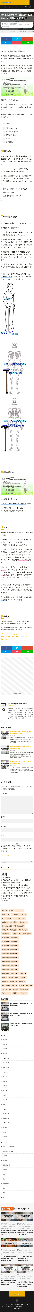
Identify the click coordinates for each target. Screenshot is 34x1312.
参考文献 (8, 142)
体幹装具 (5, 1160)
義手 (4, 1174)
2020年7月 (6, 1137)
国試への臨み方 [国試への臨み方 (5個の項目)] (7, 926)
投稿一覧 (11, 705)
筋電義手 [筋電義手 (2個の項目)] (23, 973)
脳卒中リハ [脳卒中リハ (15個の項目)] (6, 985)
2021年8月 (6, 1076)
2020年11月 (6, 1118)
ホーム (2, 7)
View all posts (4, 900)
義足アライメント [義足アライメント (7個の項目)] (20, 977)
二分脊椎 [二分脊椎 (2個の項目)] (13, 922)
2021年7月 (6, 1081)
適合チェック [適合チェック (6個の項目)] (13, 989)
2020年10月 (6, 1123)
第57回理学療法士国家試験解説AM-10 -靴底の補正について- (9, 1232)
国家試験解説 (14, 23)
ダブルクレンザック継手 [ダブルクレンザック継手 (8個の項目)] (18, 914)
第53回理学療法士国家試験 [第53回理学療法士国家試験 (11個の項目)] (10, 949)
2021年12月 (6, 1058)
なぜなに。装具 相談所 (25, 7)
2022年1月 (6, 1053)
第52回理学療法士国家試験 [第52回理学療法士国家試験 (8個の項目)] (10, 941)
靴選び (9, 1228)
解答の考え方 (9, 135)
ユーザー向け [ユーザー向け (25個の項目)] (6, 918)
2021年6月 (6, 1086)
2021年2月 (6, 1104)
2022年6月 (6, 1044)
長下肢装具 (27, 1228)
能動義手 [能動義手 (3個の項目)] (13, 981)
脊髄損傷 (21, 1228)
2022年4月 (6, 1049)
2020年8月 (6, 1132)
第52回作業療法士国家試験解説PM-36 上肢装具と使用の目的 (9, 1282)
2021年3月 (6, 1100)
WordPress (17, 1308)
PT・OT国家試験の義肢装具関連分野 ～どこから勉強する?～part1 (25, 1258)
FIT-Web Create (20, 1306)
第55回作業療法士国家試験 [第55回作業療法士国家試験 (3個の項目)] (10, 961)
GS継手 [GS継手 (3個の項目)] (4, 910)
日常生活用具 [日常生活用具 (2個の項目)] (23, 930)
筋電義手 (29, 1278)
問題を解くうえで (11, 128)
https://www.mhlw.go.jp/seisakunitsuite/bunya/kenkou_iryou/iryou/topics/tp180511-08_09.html (16, 636)
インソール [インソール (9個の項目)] (19, 910)
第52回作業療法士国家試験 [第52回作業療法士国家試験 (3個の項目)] (10, 938)
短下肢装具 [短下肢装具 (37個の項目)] (27, 934)
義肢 (4, 1179)
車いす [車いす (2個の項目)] (4, 989)
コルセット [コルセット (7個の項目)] (5, 914)
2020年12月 (6, 1113)
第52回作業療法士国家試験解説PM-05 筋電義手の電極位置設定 (25, 1284)
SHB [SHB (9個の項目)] (11, 910)
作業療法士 (6, 24)
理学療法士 (21, 24)
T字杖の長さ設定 (10, 132)
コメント (4, 794)
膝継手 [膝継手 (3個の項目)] (14, 985)
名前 (3, 817)
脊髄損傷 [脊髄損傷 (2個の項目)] (22, 981)
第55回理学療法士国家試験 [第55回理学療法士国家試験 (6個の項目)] (10, 965)
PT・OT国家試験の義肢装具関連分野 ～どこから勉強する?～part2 (8, 1258)
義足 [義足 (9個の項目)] (11, 977)
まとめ (7, 139)
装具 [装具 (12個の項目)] (21, 985)
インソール (5, 1224)
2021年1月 (6, 1109)
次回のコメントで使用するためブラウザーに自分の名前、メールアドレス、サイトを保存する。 (16, 848)
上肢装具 (4, 1276)
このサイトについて (12, 7)
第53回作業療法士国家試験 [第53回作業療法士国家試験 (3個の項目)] (10, 945)
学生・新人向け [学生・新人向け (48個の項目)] (19, 926)
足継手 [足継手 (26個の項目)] (29, 985)
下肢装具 (5, 1155)
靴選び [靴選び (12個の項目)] (24, 993)
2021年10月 (6, 1067)
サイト (3, 835)
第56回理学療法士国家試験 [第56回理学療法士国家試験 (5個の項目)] (10, 973)
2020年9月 (6, 1127)
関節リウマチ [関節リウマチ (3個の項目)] (6, 993)
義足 (4, 1188)
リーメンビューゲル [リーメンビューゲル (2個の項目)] (19, 918)
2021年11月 (6, 1063)
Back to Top (17, 1294)
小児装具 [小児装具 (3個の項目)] (5, 930)
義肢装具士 (6, 1183)
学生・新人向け (23, 1224)
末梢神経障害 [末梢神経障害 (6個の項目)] (6, 934)
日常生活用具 (13, 24)
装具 (4, 1193)
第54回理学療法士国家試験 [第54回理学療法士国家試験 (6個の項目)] (10, 957)
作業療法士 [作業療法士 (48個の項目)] (23, 922)
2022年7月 (6, 1039)
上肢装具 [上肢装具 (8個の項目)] (5, 922)
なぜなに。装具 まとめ (21, 1304)
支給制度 (5, 1169)
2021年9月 (6, 1072)
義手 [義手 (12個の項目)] (4, 977)
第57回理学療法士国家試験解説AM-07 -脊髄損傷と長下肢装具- (25, 1232)
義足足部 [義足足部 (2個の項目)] (5, 981)
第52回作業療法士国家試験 (7, 1278)
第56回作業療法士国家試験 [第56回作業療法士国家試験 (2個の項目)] (10, 969)
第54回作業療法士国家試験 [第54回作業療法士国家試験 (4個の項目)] (10, 953)
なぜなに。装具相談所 (8, 1146)
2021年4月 (6, 1095)
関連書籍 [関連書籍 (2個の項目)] (16, 993)
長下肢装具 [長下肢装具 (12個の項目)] (24, 989)
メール (4, 826)
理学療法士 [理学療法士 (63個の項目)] (17, 934)
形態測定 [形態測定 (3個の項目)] (13, 930)
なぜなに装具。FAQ (8, 1151)
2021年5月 (6, 1090)
